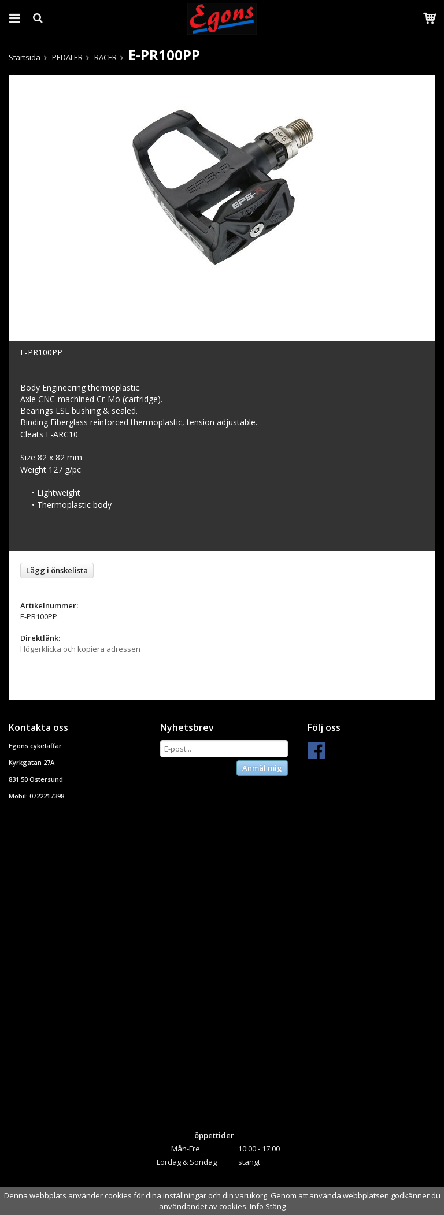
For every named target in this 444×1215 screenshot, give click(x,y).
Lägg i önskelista (57, 570)
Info (257, 1206)
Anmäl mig (262, 768)
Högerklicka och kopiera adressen (80, 649)
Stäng (275, 1206)
